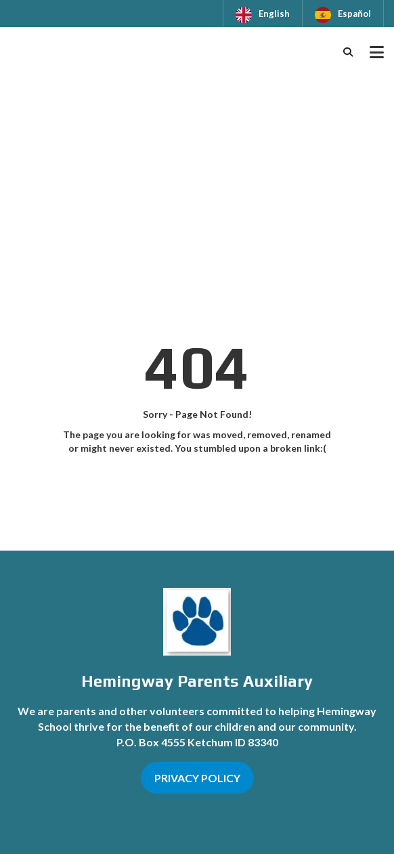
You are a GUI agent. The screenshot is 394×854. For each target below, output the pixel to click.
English (274, 13)
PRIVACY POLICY (197, 777)
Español (354, 13)
